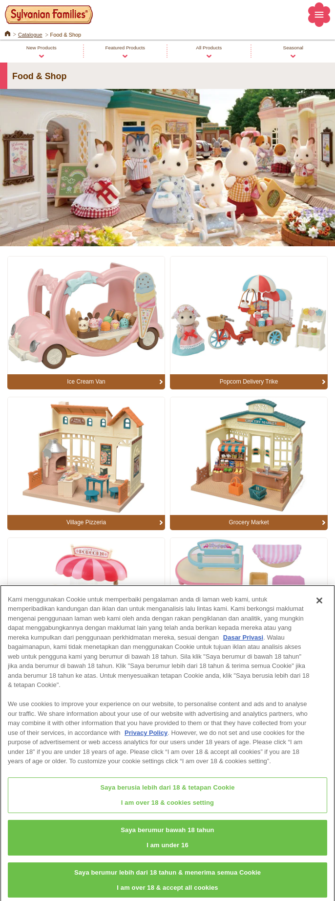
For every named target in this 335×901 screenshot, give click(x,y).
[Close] (319, 604)
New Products (41, 47)
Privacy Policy (146, 736)
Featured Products (125, 47)
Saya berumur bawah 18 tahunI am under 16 (167, 841)
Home (7, 33)
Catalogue (30, 35)
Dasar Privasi (243, 641)
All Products (209, 47)
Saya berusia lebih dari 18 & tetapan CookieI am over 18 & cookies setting (167, 799)
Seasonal (293, 47)
